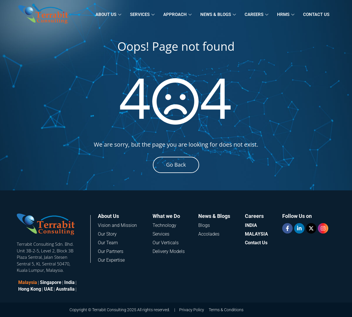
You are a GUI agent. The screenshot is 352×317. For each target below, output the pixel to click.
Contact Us (316, 14)
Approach (177, 14)
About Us (108, 14)
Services (142, 14)
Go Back (176, 164)
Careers (256, 14)
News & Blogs (218, 14)
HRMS (285, 14)
